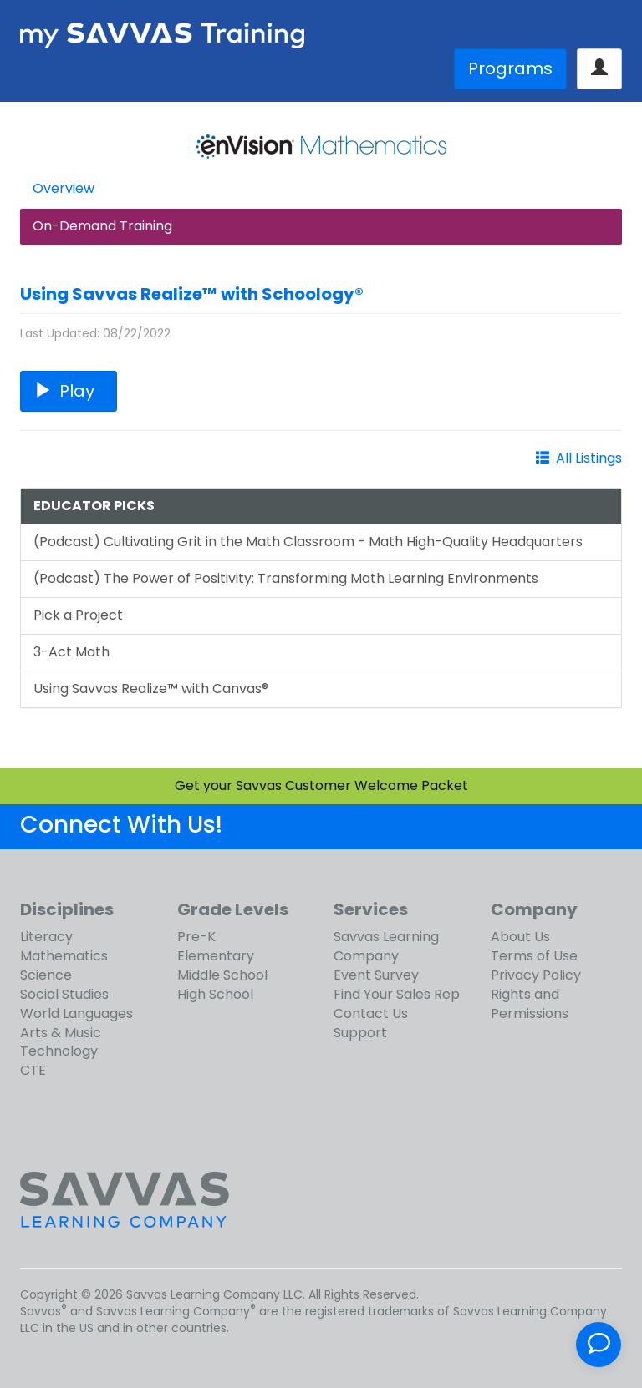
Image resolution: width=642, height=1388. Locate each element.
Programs (510, 68)
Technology (59, 1051)
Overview (63, 188)
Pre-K (196, 936)
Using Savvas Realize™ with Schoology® (192, 294)
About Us (520, 936)
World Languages (76, 1013)
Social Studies (64, 994)
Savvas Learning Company (386, 946)
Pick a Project (78, 615)
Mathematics (64, 955)
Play (68, 391)
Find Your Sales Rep (397, 994)
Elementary (215, 955)
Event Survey (376, 975)
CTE (33, 1070)
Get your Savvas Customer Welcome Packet (321, 785)
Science (46, 975)
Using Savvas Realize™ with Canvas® (150, 688)
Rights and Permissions (529, 1004)
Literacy (46, 936)
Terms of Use (534, 955)
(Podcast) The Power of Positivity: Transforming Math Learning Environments (285, 578)
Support (360, 1032)
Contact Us (371, 1013)
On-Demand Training (102, 226)
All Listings (589, 458)
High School (215, 994)
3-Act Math (71, 651)
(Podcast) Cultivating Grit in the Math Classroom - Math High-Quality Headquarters (308, 541)
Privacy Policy (536, 975)
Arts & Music (60, 1032)
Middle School (222, 975)
